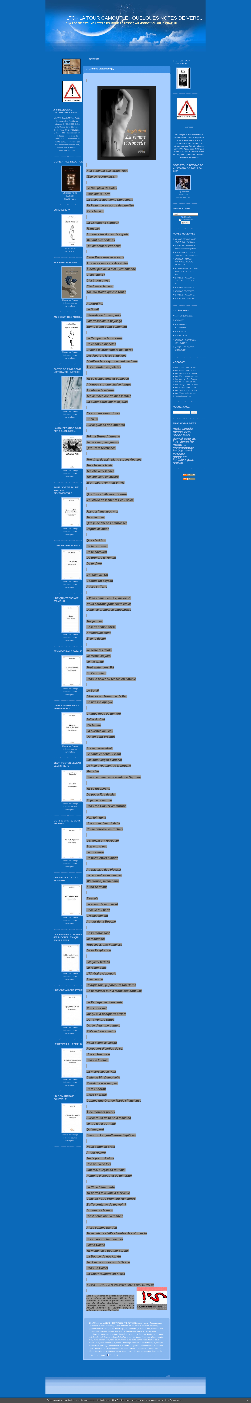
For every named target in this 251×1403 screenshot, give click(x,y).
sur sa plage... (131, 1328)
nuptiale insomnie (106, 1326)
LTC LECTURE (181, 336)
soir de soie (94, 1337)
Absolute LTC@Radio (184, 316)
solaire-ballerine (121, 1326)
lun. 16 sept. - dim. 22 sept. (186, 387)
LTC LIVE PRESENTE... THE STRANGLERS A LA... (185, 280)
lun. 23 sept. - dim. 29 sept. (186, 385)
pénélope (93, 1334)
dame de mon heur (101, 1340)
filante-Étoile (94, 1343)
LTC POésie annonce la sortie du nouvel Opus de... (186, 247)
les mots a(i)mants (150, 1326)
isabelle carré (124, 1334)
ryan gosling (131, 1331)
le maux (140, 1331)
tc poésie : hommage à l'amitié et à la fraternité (133, 1343)
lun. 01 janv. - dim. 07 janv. (186, 390)
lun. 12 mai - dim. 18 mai (185, 370)
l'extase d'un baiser (146, 1348)
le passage (158, 1343)
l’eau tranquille (106, 1343)
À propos (189, 127)
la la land (95, 1331)
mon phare (158, 1334)
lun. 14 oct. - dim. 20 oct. (185, 382)
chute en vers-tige (116, 1328)
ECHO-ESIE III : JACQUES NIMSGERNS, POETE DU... (186, 271)
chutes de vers (135, 1326)
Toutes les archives (183, 396)
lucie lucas (104, 1337)
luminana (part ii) (107, 1331)
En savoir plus (176, 1400)
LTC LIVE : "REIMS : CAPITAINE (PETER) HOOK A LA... (184, 262)
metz (177, 428)
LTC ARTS (179, 320)
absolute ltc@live (180, 458)
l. (136, 1348)
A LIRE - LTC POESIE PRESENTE (184, 348)
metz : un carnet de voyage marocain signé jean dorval (112, 1348)
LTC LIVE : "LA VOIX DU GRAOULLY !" (185, 341)
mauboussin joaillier (117, 1337)
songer (124, 1351)
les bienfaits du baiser (112, 1351)
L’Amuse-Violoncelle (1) (101, 68)
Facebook (112, 1355)
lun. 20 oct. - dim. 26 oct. (185, 368)
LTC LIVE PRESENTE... (185, 287)
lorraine (179, 454)
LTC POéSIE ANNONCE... (186, 299)
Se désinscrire (186, 220)
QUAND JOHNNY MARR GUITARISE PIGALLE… (185, 240)
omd (188, 451)
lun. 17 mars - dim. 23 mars (186, 376)
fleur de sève (153, 1340)
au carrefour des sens (150, 1351)
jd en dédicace (113, 1345)
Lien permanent (141, 1323)
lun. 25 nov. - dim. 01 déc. (186, 379)
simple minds (183, 430)
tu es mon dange (134, 1337)
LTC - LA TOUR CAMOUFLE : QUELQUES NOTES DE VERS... (135, 18)
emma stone (120, 1331)
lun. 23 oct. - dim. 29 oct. (185, 393)
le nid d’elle (131, 1340)
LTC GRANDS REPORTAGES (181, 325)
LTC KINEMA (180, 331)
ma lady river (136, 1334)
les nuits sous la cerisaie (108, 1334)
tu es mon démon (149, 1337)
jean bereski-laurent (97, 1345)
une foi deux (148, 1334)
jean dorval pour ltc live (184, 438)
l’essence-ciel (150, 1331)
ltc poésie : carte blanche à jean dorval (147, 1345)
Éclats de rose (144, 1328)
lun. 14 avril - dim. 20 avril (186, 373)
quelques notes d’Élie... (99, 1328)
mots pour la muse (118, 1340)
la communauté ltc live (183, 447)
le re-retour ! (125, 1345)
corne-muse (142, 1340)
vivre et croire (134, 1351)
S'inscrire (186, 217)
